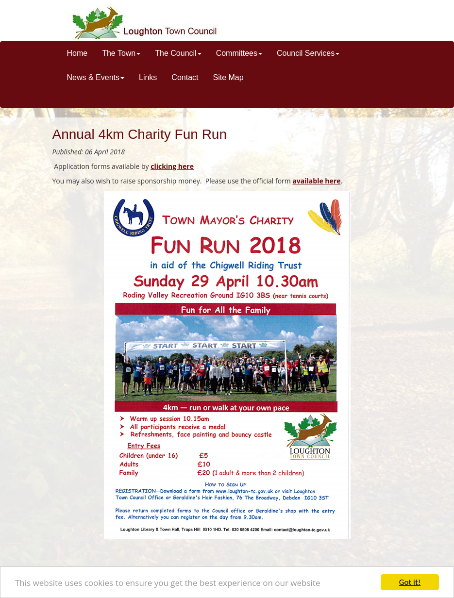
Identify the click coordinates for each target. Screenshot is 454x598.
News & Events (95, 77)
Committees (239, 53)
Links (148, 77)
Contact (184, 77)
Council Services (308, 53)
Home (77, 53)
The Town (121, 53)
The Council (178, 53)
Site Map (228, 77)
